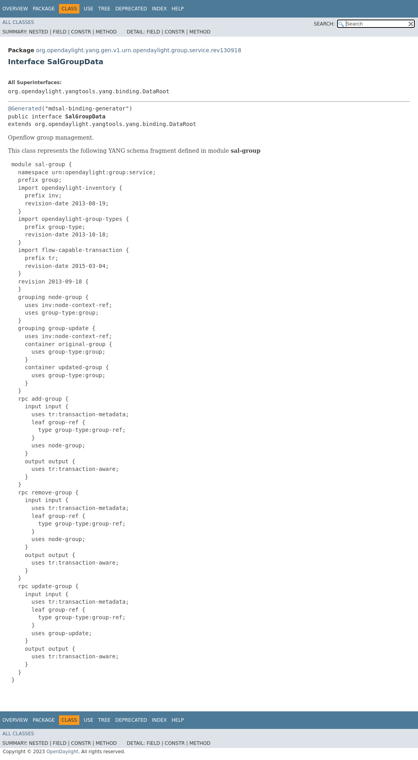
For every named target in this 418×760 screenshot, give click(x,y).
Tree (104, 9)
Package (44, 9)
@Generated (24, 108)
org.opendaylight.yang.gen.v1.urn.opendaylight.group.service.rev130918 (138, 50)
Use (88, 9)
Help (178, 9)
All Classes (18, 22)
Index (159, 9)
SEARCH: (324, 24)
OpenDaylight (62, 751)
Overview (15, 9)
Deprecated (131, 9)
